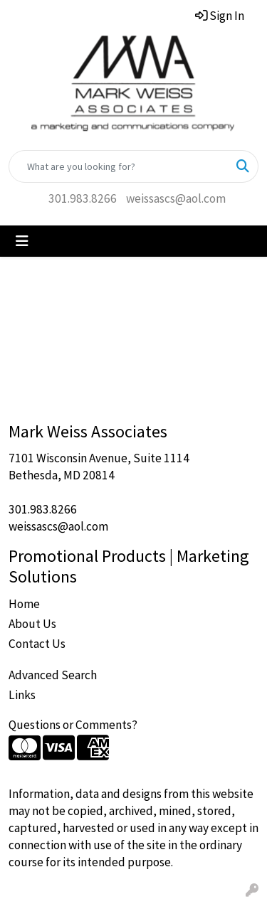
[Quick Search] (119, 166)
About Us (32, 624)
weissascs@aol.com (176, 198)
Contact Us (37, 643)
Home (24, 604)
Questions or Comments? (73, 725)
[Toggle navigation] (22, 241)
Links (22, 695)
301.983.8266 (82, 198)
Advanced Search (53, 675)
